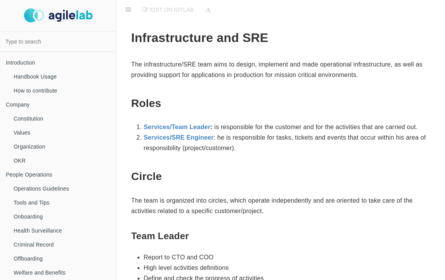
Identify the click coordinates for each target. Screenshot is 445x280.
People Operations (29, 175)
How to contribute (35, 91)
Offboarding (28, 259)
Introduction (20, 63)
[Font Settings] (208, 9)
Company (18, 105)
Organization (29, 147)
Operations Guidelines (41, 189)
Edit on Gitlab (168, 10)
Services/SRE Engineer (179, 137)
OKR (20, 161)
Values (22, 133)
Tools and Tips (31, 203)
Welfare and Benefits (40, 273)
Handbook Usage (35, 77)
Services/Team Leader (177, 127)
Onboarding (28, 217)
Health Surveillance (38, 231)
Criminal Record (34, 245)
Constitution (28, 119)
